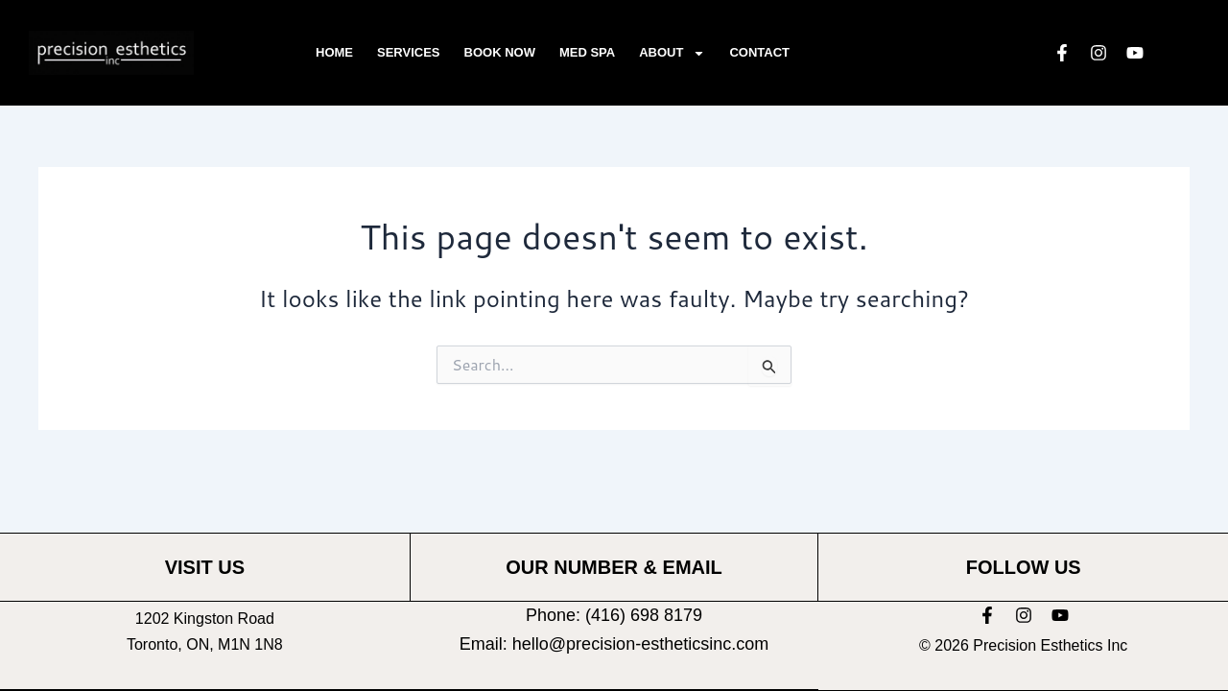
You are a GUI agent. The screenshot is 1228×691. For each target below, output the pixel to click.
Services (408, 52)
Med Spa (587, 52)
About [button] (672, 53)
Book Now (499, 52)
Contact (759, 52)
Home (334, 52)
